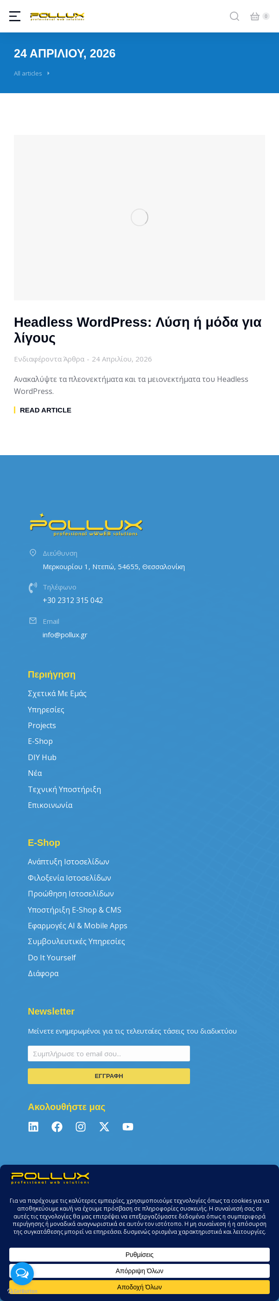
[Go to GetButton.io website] (22, 1291)
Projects (42, 725)
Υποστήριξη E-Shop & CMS (74, 910)
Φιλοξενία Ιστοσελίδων (69, 878)
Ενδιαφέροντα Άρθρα (49, 358)
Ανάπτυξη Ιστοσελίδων (68, 862)
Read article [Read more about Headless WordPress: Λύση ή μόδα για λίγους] (45, 409)
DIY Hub (42, 757)
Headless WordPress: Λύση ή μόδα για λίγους (137, 330)
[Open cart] (254, 16)
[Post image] (139, 217)
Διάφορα (43, 973)
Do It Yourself (52, 957)
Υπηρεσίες (46, 709)
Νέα (35, 773)
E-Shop (40, 741)
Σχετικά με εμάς (57, 693)
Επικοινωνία (50, 805)
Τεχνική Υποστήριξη (64, 789)
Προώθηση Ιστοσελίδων (71, 893)
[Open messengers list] (22, 1273)
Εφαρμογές (77, 925)
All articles (28, 73)
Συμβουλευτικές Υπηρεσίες (76, 941)
